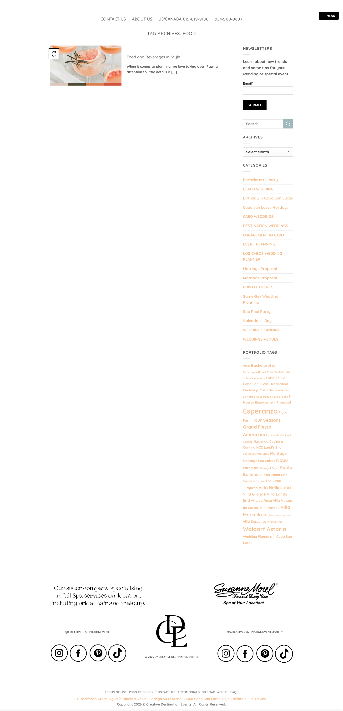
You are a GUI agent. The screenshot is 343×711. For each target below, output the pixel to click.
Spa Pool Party (256, 311)
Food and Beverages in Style (153, 56)
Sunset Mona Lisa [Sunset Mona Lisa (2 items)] (274, 475)
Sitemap (208, 692)
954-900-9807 (228, 19)
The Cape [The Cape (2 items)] (273, 481)
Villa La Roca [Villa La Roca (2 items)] (261, 500)
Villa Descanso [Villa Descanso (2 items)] (254, 521)
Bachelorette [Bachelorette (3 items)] (263, 365)
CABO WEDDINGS (258, 216)
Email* (268, 88)
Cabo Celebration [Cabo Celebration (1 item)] (254, 378)
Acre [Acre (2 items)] (246, 365)
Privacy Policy (141, 692)
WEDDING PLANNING (261, 329)
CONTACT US (113, 19)
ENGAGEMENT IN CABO (263, 235)
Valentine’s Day (257, 320)
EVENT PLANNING (259, 244)
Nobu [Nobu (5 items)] (282, 460)
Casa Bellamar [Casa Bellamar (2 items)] (271, 390)
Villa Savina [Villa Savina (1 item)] (274, 521)
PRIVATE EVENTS (258, 287)
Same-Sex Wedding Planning (260, 299)
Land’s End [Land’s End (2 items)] (273, 447)
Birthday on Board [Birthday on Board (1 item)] (254, 372)
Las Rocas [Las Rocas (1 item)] (249, 453)
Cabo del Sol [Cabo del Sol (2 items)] (276, 378)
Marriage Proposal (260, 268)
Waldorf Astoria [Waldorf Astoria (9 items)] (264, 529)
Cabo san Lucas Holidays (265, 207)
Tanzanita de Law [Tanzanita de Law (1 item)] (254, 481)
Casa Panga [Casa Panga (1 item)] (263, 396)
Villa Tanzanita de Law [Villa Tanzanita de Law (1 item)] (277, 515)
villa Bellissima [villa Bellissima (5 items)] (275, 487)
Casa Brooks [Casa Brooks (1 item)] (280, 396)
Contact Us (165, 692)
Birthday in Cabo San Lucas (268, 198)
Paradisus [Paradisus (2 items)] (251, 468)
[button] (329, 16)
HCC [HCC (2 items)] (259, 447)
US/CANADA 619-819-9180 (183, 19)
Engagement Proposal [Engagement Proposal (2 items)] (273, 402)
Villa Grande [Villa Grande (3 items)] (254, 494)
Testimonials (188, 692)
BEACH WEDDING (258, 189)
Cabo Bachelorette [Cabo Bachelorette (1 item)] (278, 372)
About (222, 692)
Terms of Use (116, 692)
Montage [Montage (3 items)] (278, 453)
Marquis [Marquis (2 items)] (263, 453)
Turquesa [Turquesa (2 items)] (250, 488)
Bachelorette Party (260, 179)
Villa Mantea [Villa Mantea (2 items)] (270, 508)
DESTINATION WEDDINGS (265, 225)
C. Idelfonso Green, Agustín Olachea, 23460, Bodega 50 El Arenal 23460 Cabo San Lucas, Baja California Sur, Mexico (171, 699)
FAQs (234, 692)
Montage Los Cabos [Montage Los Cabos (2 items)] (259, 461)
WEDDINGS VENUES (260, 339)
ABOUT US (142, 19)
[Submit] (288, 123)
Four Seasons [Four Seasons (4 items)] (266, 420)
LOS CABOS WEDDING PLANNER (262, 256)
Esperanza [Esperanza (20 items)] (260, 411)
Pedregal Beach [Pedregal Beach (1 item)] (269, 468)
